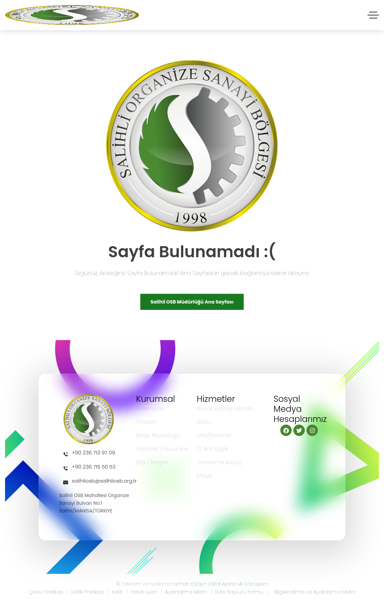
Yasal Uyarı (143, 591)
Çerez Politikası (46, 591)
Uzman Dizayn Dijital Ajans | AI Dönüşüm (220, 583)
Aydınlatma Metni (186, 591)
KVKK (117, 591)
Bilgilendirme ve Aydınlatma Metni (314, 591)
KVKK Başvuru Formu (239, 591)
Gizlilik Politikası (87, 591)
